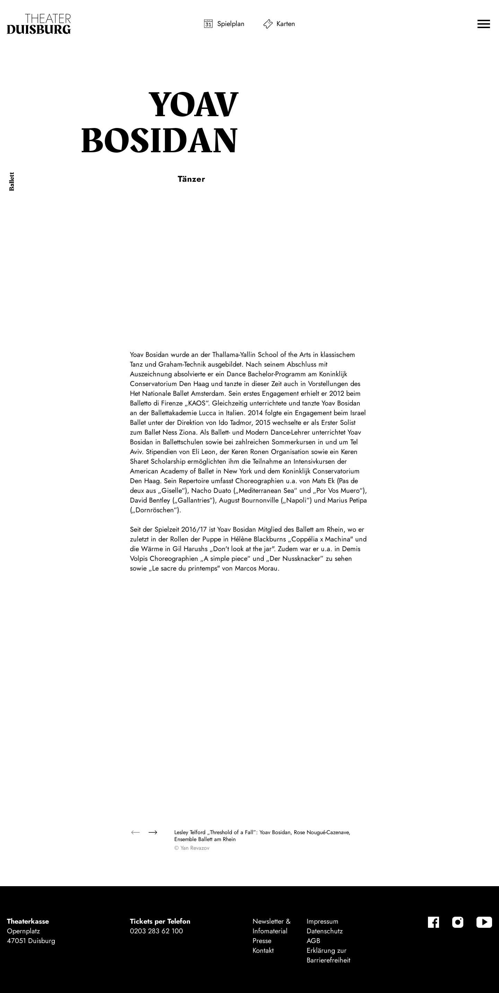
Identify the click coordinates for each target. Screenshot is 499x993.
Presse (262, 941)
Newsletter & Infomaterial (272, 926)
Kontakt (263, 950)
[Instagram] (457, 922)
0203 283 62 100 (156, 931)
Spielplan (231, 24)
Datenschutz (325, 931)
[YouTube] (484, 922)
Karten (286, 24)
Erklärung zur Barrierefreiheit (328, 955)
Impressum (323, 921)
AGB (313, 941)
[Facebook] (433, 922)
